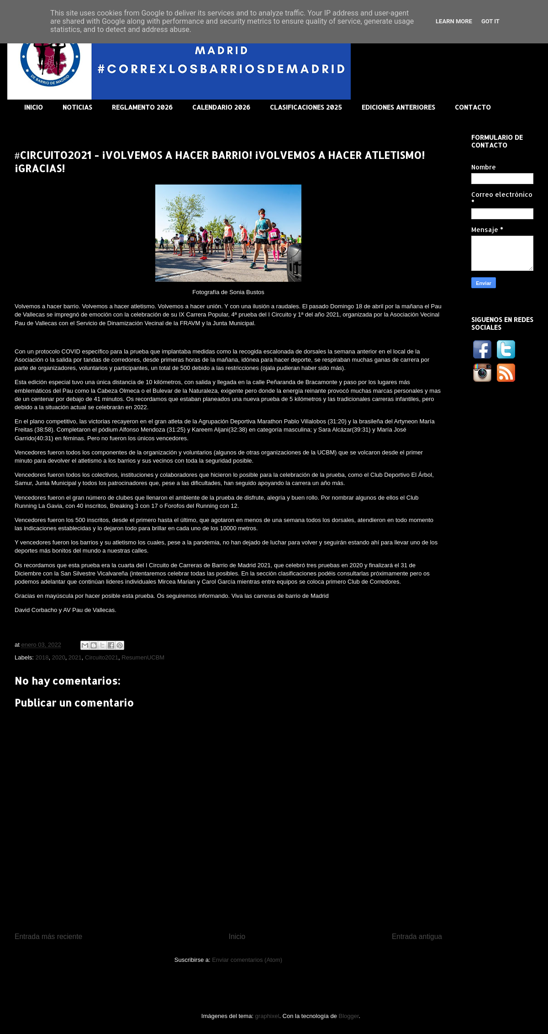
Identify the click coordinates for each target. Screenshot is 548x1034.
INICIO (33, 107)
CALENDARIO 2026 (221, 107)
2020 (58, 657)
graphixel (267, 1016)
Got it (490, 21)
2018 (42, 657)
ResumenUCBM (142, 657)
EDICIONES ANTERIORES (398, 107)
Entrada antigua (417, 936)
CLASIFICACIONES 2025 (306, 107)
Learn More (454, 21)
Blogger (348, 1016)
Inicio (237, 936)
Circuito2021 (101, 657)
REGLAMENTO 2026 (142, 107)
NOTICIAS (77, 107)
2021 (75, 657)
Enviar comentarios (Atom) (247, 959)
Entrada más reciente (48, 936)
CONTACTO (473, 107)
